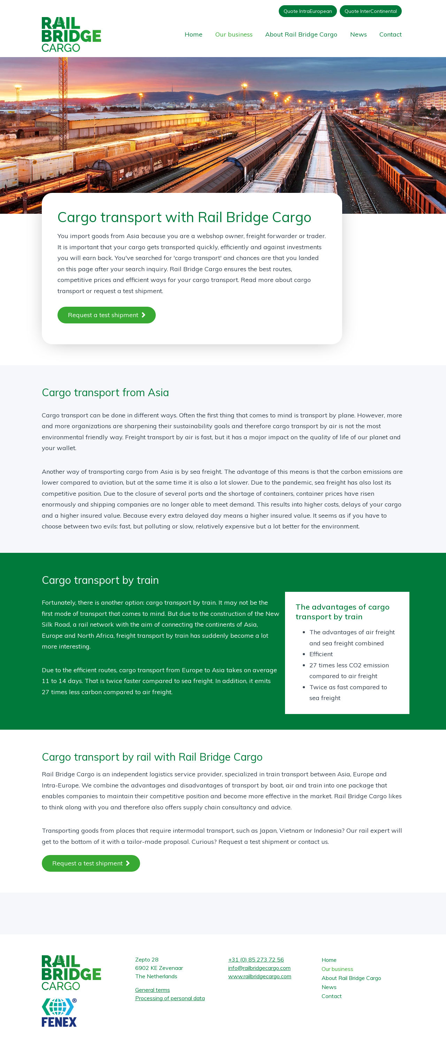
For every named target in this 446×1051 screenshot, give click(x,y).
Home (193, 34)
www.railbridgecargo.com (259, 976)
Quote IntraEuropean (308, 11)
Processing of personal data (170, 998)
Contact (390, 34)
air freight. (156, 692)
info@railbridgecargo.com (259, 967)
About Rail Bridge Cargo (301, 34)
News (358, 34)
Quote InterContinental (371, 11)
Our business (234, 34)
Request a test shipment (103, 315)
